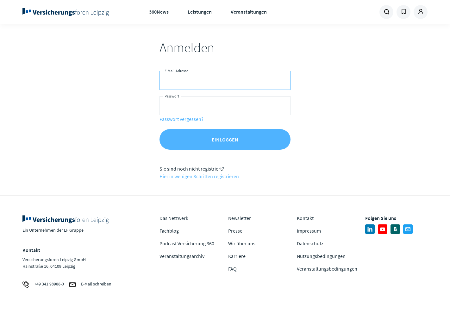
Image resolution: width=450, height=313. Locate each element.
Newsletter (239, 218)
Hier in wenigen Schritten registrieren (199, 176)
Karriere (237, 256)
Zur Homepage (67, 12)
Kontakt (305, 218)
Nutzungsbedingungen (321, 256)
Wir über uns (241, 243)
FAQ (232, 269)
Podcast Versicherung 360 (186, 243)
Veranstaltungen (249, 12)
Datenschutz (310, 243)
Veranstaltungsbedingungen (327, 269)
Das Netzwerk (173, 218)
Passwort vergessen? (181, 119)
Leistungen (200, 12)
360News (159, 12)
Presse (235, 231)
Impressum (309, 231)
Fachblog (169, 231)
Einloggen (225, 139)
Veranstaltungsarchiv (181, 256)
